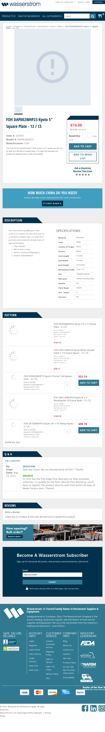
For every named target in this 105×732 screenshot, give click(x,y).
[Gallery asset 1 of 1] (50, 65)
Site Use (67, 654)
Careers (66, 650)
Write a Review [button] (12, 508)
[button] (98, 2)
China (52, 26)
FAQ (48, 674)
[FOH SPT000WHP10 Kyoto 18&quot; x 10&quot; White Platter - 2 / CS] (13, 421)
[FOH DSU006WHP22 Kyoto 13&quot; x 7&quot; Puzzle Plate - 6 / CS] (14, 333)
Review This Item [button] (82, 167)
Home (8, 26)
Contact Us (68, 645)
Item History (35, 650)
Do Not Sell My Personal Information (69, 665)
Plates (60, 26)
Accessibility (68, 673)
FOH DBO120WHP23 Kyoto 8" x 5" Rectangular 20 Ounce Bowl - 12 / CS (72, 395)
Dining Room (29, 26)
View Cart (33, 661)
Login (31, 637)
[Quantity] (87, 132)
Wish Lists (34, 666)
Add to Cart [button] (88, 378)
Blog (65, 637)
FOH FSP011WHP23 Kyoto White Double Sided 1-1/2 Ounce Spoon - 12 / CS (74, 347)
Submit (52, 578)
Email (25, 566)
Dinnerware (43, 26)
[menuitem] (7, 16)
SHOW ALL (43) (12, 438)
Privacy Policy (69, 658)
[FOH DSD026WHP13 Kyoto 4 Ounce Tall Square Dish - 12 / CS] (13, 373)
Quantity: (75, 131)
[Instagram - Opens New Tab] (102, 706)
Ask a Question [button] (82, 164)
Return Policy (52, 670)
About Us (67, 641)
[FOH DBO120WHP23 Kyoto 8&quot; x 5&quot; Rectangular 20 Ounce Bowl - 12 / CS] (14, 406)
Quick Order (34, 645)
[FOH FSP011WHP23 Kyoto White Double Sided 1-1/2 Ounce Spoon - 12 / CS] (14, 359)
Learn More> (58, 621)
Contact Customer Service (50, 640)
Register (33, 641)
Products (18, 26)
